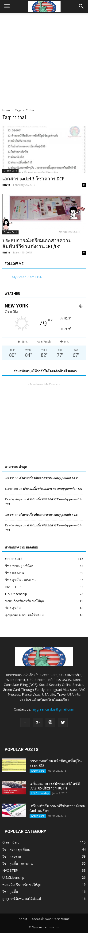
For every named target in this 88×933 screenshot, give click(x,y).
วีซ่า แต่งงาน (14, 573)
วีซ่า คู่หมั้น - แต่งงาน (20, 580)
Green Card (10, 170)
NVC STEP (13, 587)
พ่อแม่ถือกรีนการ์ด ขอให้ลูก (24, 601)
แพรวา (6, 185)
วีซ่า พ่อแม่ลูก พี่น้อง (19, 566)
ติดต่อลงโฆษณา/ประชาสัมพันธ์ (50, 919)
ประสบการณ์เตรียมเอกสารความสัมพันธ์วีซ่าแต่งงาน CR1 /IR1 (37, 243)
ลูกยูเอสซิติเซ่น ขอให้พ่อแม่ (24, 615)
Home (6, 110)
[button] (81, 6)
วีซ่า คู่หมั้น (13, 608)
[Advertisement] (44, 59)
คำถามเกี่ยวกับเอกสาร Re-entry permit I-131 (49, 478)
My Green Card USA (27, 277)
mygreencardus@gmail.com (53, 709)
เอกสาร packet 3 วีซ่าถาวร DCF (33, 178)
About (23, 919)
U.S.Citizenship (16, 594)
